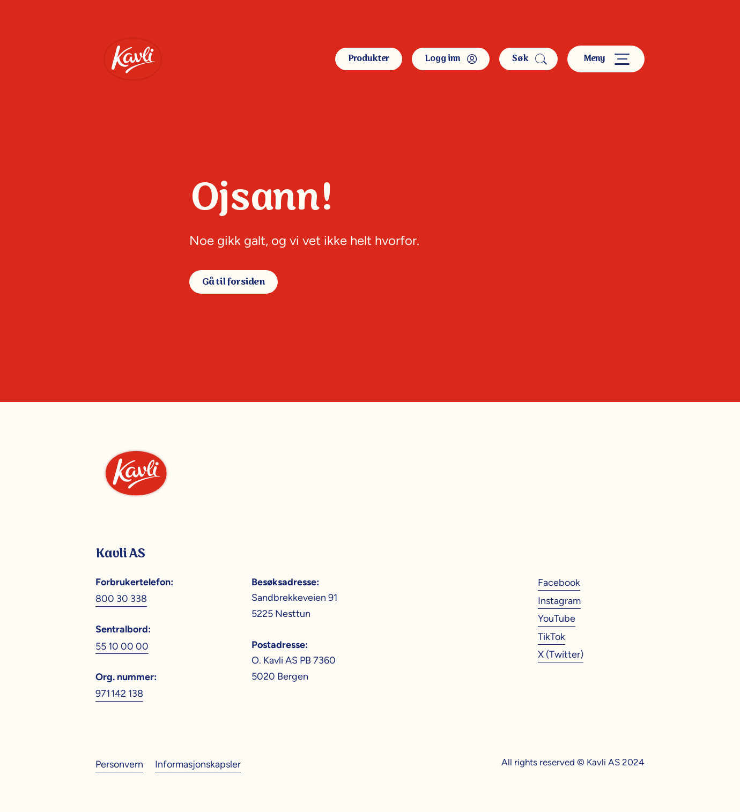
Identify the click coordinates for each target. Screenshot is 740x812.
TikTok (551, 636)
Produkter (368, 59)
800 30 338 (121, 598)
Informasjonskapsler (198, 764)
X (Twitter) (560, 654)
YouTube (556, 618)
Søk (528, 59)
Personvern (119, 764)
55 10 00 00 (122, 646)
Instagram (559, 600)
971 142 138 (119, 693)
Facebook (559, 582)
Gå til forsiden (233, 282)
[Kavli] (132, 58)
